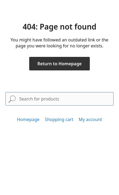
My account (90, 119)
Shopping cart (59, 119)
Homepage (28, 119)
